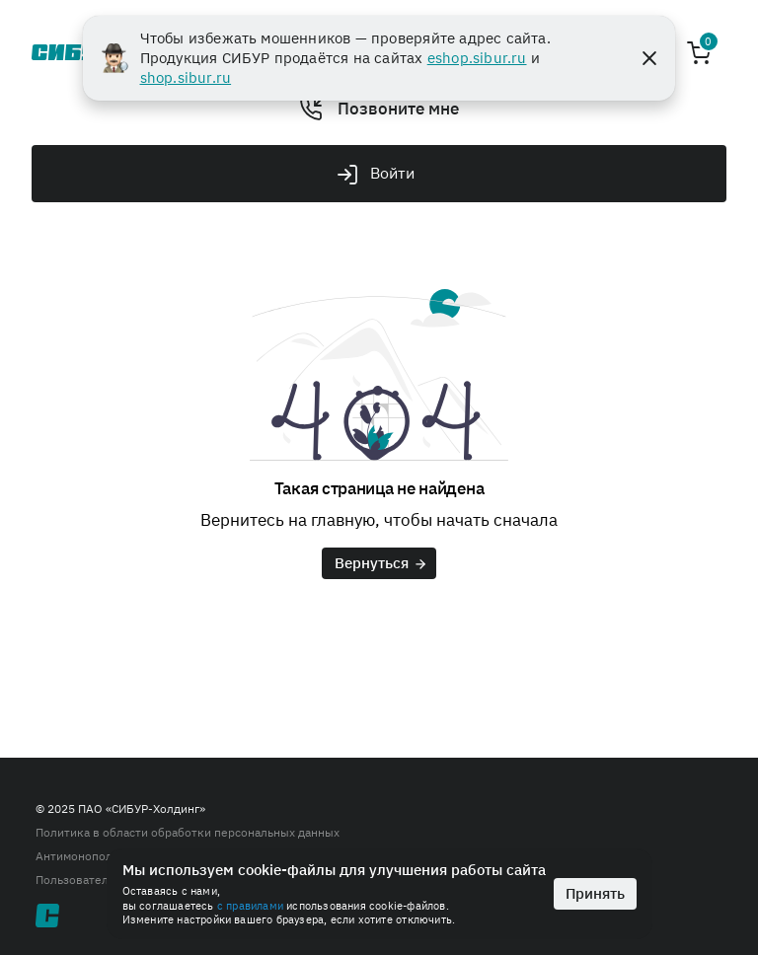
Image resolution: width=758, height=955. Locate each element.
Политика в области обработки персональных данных (188, 832)
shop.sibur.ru (186, 77)
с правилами (250, 906)
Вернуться (381, 562)
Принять (595, 893)
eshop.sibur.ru (477, 57)
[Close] (649, 58)
